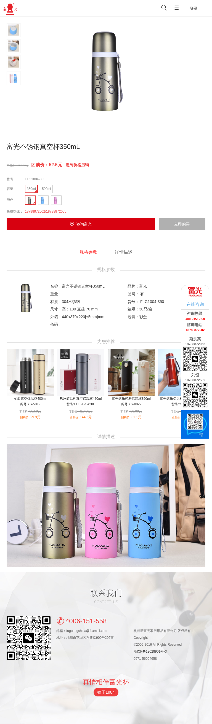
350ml (31, 189)
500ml (46, 189)
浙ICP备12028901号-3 (150, 651)
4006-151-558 (81, 620)
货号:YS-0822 (131, 404)
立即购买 (182, 224)
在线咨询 (195, 304)
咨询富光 (84, 224)
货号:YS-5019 (30, 404)
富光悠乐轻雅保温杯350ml (131, 399)
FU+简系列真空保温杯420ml (81, 399)
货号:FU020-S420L (81, 404)
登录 (194, 8)
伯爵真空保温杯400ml (30, 399)
